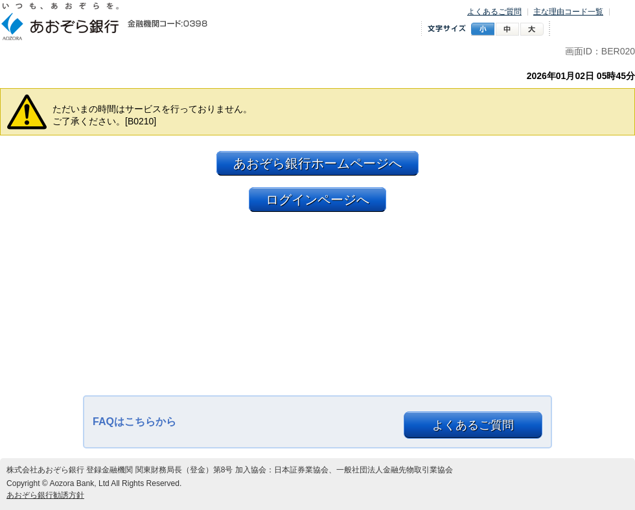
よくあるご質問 (494, 11)
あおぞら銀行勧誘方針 (45, 495)
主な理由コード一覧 (568, 11)
